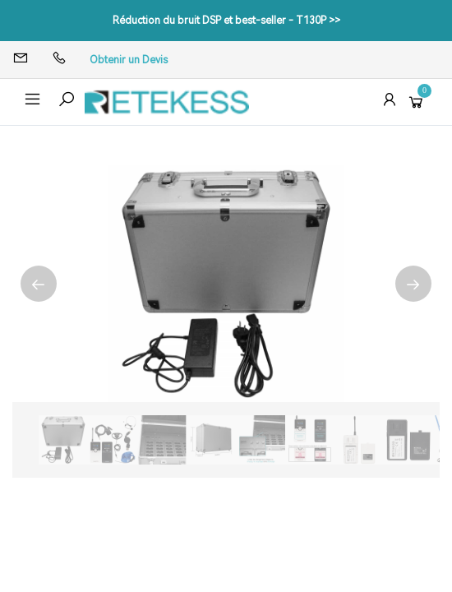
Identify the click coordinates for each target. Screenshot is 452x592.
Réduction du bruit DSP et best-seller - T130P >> (226, 20)
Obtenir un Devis (129, 60)
